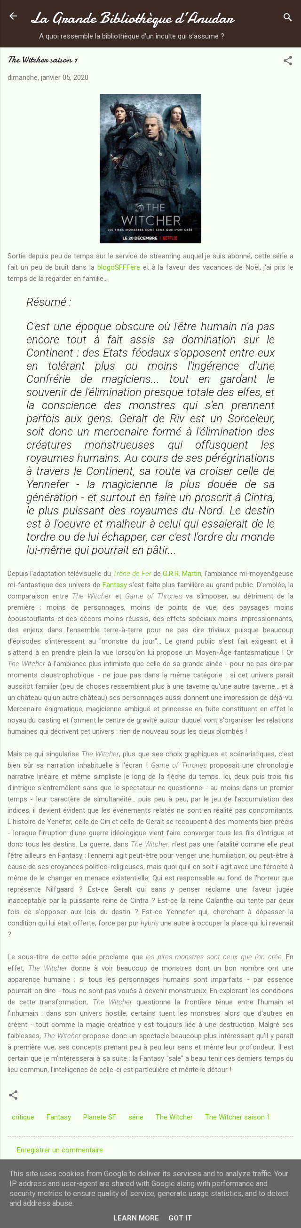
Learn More (136, 1218)
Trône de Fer (132, 573)
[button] (287, 62)
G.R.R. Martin (182, 573)
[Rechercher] (287, 19)
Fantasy (115, 585)
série (135, 1117)
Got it (180, 1218)
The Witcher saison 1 (237, 1117)
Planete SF (99, 1117)
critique (23, 1117)
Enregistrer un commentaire (60, 1150)
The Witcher (174, 1117)
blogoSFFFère (118, 267)
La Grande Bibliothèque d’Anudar (131, 18)
